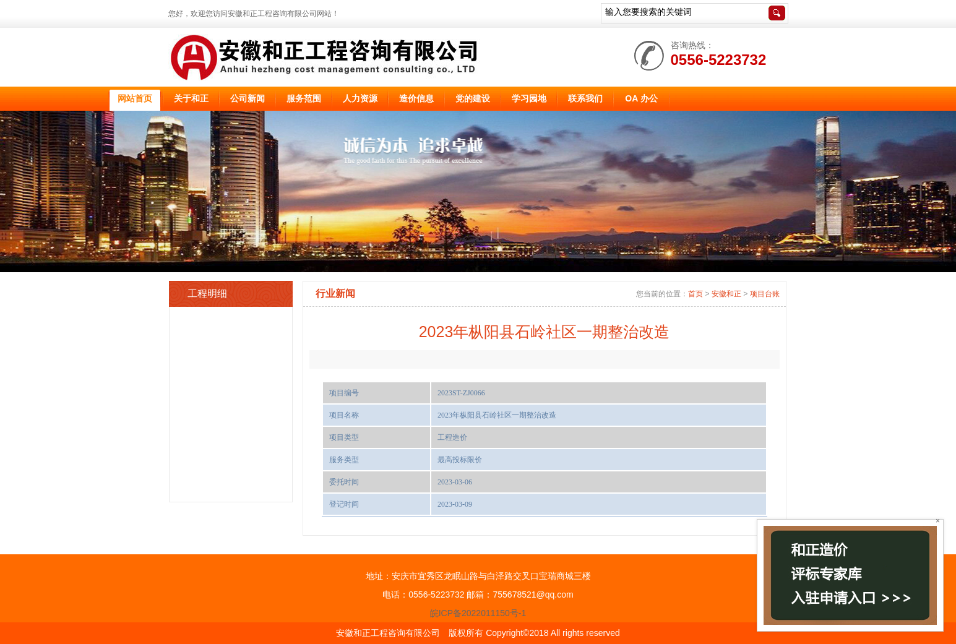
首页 (695, 294)
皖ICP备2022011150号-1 (478, 613)
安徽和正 (726, 294)
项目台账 (765, 294)
